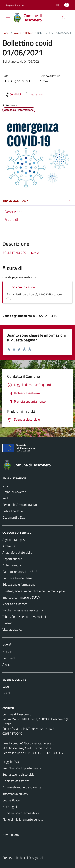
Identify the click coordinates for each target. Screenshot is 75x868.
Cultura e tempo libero (17, 578)
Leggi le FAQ (10, 761)
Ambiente (8, 546)
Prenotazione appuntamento (21, 768)
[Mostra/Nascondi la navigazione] (8, 17)
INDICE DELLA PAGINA (37, 200)
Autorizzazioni (11, 565)
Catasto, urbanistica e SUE (19, 571)
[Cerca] (64, 18)
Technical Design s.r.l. (29, 857)
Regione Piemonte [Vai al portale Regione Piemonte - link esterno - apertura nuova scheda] (15, 5)
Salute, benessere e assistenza (22, 610)
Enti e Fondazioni (13, 511)
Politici (6, 498)
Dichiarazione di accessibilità (21, 813)
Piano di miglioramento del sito (22, 819)
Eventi (6, 693)
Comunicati (9, 658)
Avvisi (6, 664)
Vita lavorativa (12, 629)
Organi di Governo (14, 491)
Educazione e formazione (18, 584)
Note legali (9, 806)
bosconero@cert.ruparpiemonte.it (31, 748)
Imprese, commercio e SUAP (21, 597)
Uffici (5, 485)
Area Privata (10, 834)
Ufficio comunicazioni (21, 287)
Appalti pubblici (12, 558)
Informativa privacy (15, 793)
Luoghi (6, 686)
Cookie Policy (11, 800)
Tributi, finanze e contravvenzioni (24, 616)
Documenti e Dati (13, 517)
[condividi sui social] (12, 94)
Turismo (7, 623)
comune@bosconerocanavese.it (32, 743)
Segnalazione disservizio (18, 774)
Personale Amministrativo (19, 504)
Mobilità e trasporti (14, 603)
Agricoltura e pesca (15, 539)
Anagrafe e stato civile (17, 552)
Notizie (7, 651)
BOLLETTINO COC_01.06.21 (21, 252)
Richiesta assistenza (15, 780)
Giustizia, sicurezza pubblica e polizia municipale (33, 591)
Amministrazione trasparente (21, 787)
